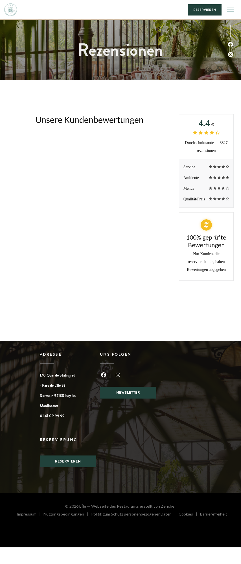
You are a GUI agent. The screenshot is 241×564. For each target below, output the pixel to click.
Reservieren (204, 10)
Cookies (189, 515)
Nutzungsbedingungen (67, 515)
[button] (230, 10)
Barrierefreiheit (213, 515)
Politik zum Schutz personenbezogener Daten (135, 515)
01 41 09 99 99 (52, 416)
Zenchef (168, 506)
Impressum (30, 515)
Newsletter (128, 392)
